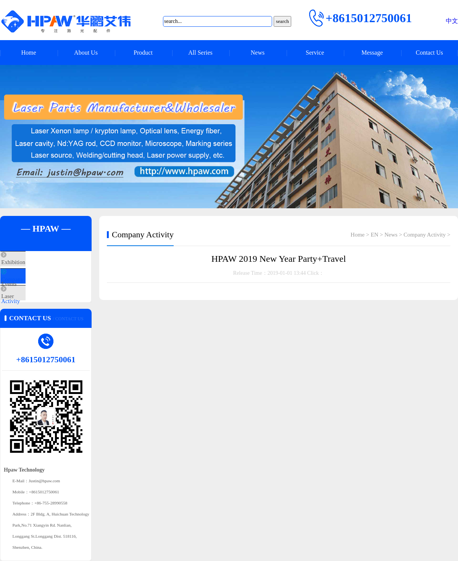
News (257, 52)
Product (143, 52)
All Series (200, 52)
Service (315, 52)
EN (374, 235)
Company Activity (39, 285)
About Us (86, 52)
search (282, 21)
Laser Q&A (31, 308)
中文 (452, 21)
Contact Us (429, 52)
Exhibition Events (38, 262)
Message (372, 52)
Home (28, 52)
